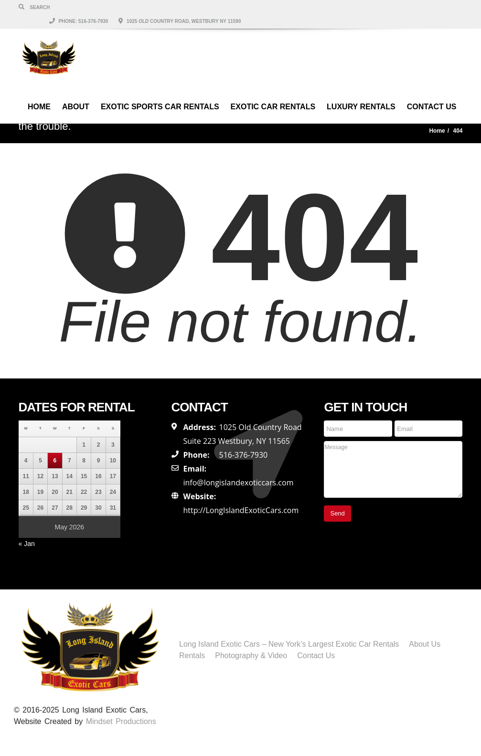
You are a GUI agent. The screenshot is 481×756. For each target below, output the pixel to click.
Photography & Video (251, 655)
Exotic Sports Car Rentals (160, 92)
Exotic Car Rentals (273, 92)
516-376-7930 (243, 455)
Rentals (192, 655)
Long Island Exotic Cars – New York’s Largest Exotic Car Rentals (289, 644)
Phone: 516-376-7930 (300, 7)
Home (39, 92)
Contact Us (432, 92)
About (75, 92)
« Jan (27, 543)
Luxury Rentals (361, 92)
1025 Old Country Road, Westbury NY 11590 (401, 7)
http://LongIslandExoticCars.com (241, 510)
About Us (424, 644)
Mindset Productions (121, 721)
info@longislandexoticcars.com (238, 482)
